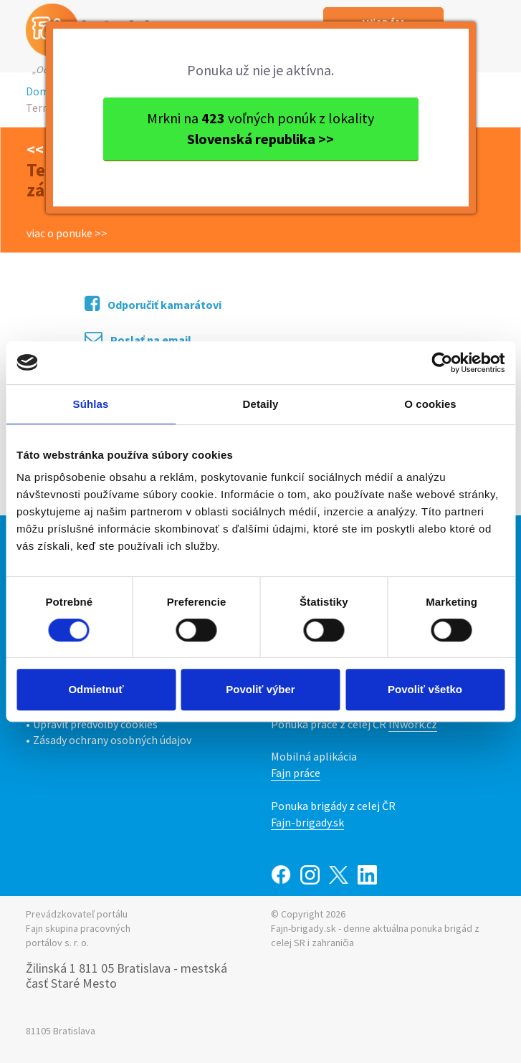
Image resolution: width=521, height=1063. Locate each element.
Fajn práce (295, 773)
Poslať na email (138, 339)
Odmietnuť (95, 689)
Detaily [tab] (261, 404)
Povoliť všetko (425, 689)
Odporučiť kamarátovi (153, 304)
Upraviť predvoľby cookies (95, 724)
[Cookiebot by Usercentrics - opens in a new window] (442, 362)
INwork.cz (412, 724)
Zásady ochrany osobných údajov (112, 740)
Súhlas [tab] (91, 404)
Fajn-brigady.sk (307, 822)
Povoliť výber (260, 689)
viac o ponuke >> (67, 233)
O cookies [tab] (430, 404)
